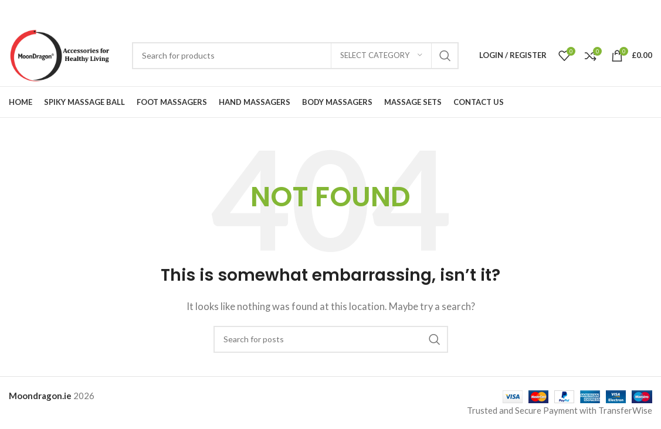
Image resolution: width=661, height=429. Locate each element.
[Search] (295, 55)
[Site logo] (64, 54)
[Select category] (381, 55)
